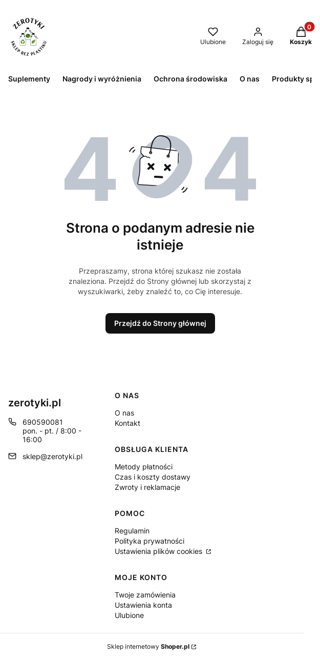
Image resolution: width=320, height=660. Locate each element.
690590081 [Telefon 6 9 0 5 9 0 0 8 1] (43, 422)
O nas (124, 412)
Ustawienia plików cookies (159, 551)
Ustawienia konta (143, 605)
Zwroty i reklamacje (147, 487)
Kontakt (127, 423)
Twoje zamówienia (145, 594)
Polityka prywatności (149, 541)
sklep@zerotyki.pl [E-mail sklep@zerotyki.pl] (52, 456)
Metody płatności (144, 466)
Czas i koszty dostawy (152, 476)
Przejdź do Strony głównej (160, 323)
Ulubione (129, 615)
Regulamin (132, 530)
